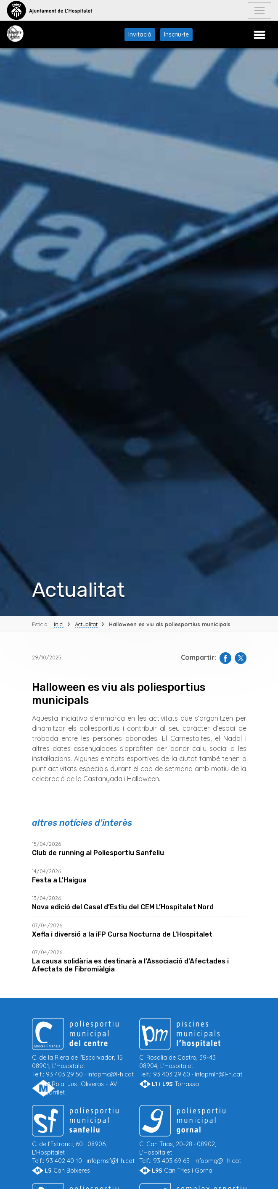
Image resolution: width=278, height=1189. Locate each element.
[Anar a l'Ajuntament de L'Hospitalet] (49, 10)
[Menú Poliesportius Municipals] (259, 34)
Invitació (139, 34)
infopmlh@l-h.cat (218, 1074)
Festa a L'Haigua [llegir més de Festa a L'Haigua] (59, 880)
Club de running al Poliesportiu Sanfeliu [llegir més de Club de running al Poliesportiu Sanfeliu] (98, 853)
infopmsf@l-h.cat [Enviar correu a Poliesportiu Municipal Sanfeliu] (111, 1161)
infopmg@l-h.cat (217, 1161)
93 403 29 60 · (192, 1055)
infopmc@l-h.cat (110, 1074)
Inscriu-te (176, 34)
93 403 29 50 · (85, 1055)
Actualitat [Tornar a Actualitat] (86, 624)
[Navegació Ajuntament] (259, 10)
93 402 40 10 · (85, 1141)
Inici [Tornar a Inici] (59, 624)
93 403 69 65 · (192, 1141)
